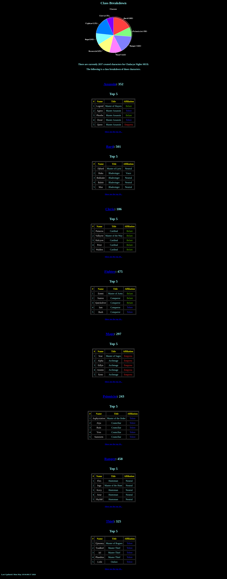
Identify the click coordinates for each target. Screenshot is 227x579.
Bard (110, 146)
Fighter (109, 271)
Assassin (110, 84)
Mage (110, 334)
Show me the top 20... (113, 132)
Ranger (109, 459)
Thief (110, 521)
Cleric (110, 209)
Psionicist (110, 396)
